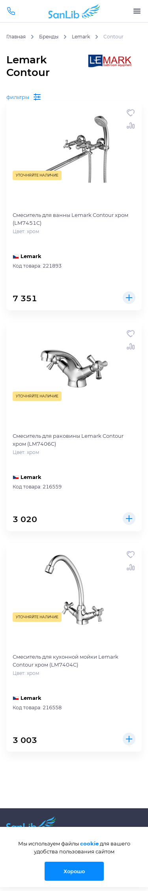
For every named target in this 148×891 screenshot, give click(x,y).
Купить (129, 297)
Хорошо (74, 871)
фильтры (24, 97)
